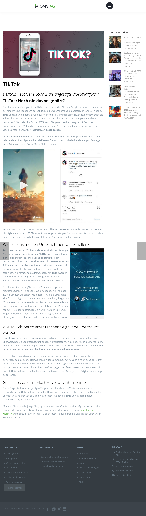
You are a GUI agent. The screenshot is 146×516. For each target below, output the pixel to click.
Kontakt (81, 463)
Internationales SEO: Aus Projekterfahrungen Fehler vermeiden (132, 41)
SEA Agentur (11, 458)
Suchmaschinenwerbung (53, 461)
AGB (80, 482)
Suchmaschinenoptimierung (54, 455)
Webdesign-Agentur (14, 463)
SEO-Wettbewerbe (86, 458)
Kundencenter (14, 487)
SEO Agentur (11, 453)
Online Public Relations (16, 472)
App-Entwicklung (13, 482)
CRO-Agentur (11, 467)
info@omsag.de (123, 475)
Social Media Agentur (15, 477)
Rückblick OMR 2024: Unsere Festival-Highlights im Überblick (132, 75)
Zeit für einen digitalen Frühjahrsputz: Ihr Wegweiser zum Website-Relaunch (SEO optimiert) (131, 93)
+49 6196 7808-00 (124, 466)
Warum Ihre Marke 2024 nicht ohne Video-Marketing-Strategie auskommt (132, 111)
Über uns (82, 453)
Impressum (83, 477)
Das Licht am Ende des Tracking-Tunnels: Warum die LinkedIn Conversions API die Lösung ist (133, 58)
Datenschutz (84, 472)
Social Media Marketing (53, 466)
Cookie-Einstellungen (88, 467)
